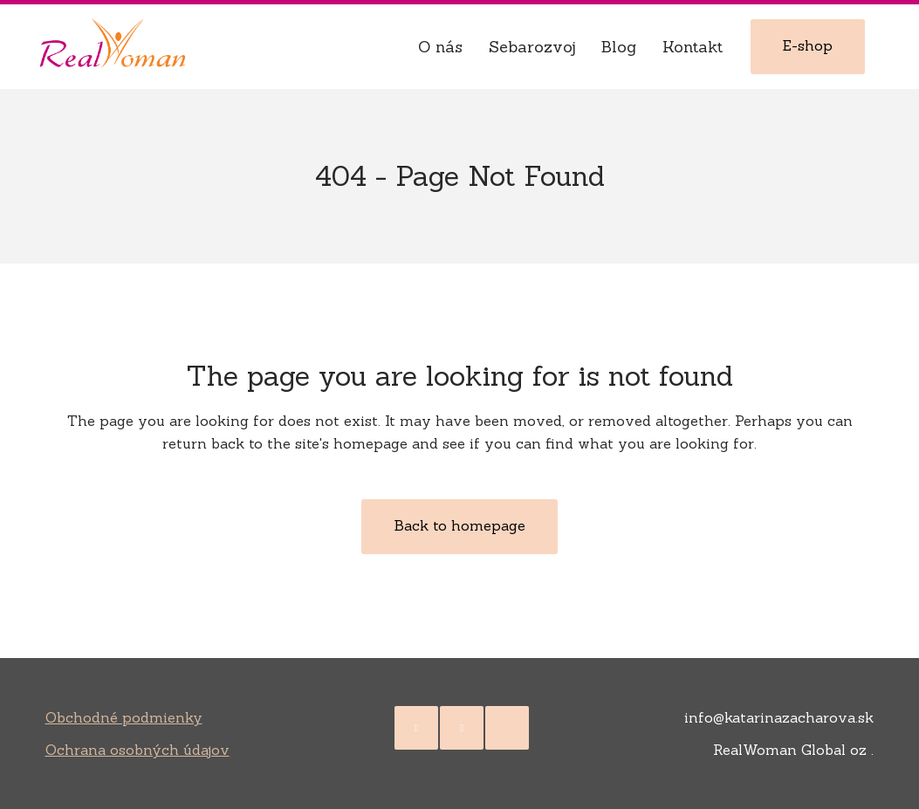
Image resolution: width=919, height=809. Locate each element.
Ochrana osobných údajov (137, 749)
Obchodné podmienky (123, 717)
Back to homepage (459, 525)
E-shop (808, 45)
